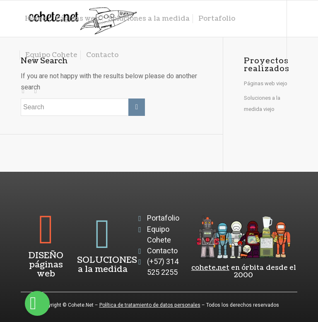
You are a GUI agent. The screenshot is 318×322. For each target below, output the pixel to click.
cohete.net (210, 267)
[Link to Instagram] (23, 91)
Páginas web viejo (265, 83)
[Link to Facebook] (35, 91)
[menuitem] (36, 18)
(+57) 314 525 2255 (162, 267)
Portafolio (163, 218)
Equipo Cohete (159, 235)
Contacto (162, 251)
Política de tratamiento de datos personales (149, 305)
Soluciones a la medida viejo (262, 103)
